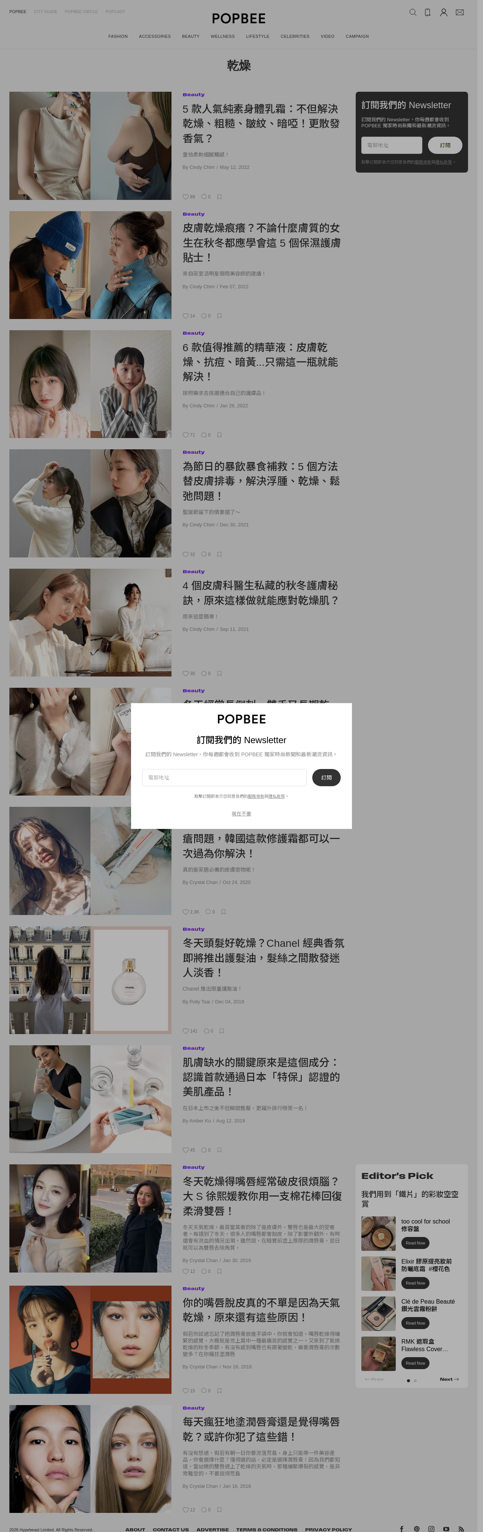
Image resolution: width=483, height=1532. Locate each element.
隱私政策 (276, 796)
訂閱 (326, 778)
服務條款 (256, 796)
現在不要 (241, 814)
